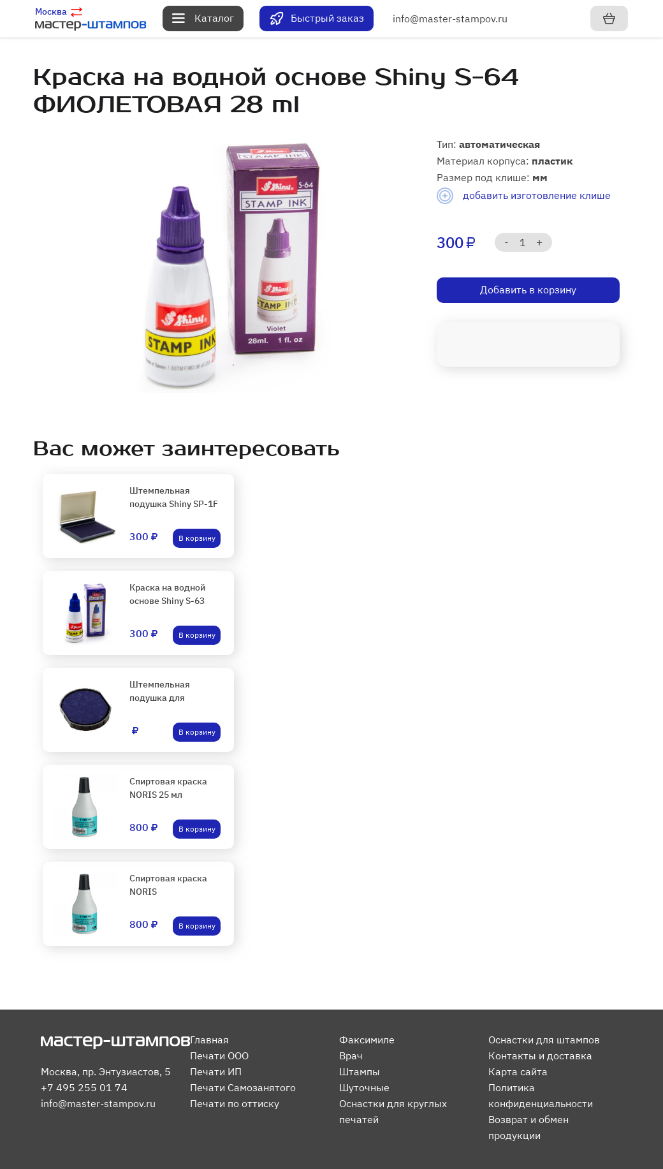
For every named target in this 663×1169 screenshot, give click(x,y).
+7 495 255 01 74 (84, 1087)
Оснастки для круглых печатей (393, 1111)
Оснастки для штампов (544, 1039)
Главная (209, 1039)
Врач (351, 1055)
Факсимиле (367, 1039)
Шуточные (364, 1087)
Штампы (359, 1071)
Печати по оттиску (234, 1103)
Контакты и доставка (540, 1055)
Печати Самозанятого (243, 1087)
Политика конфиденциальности (540, 1095)
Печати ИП (216, 1071)
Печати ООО (219, 1055)
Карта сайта (518, 1071)
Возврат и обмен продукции (528, 1127)
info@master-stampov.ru (450, 18)
